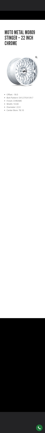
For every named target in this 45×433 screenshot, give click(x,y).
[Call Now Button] (39, 428)
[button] (36, 57)
